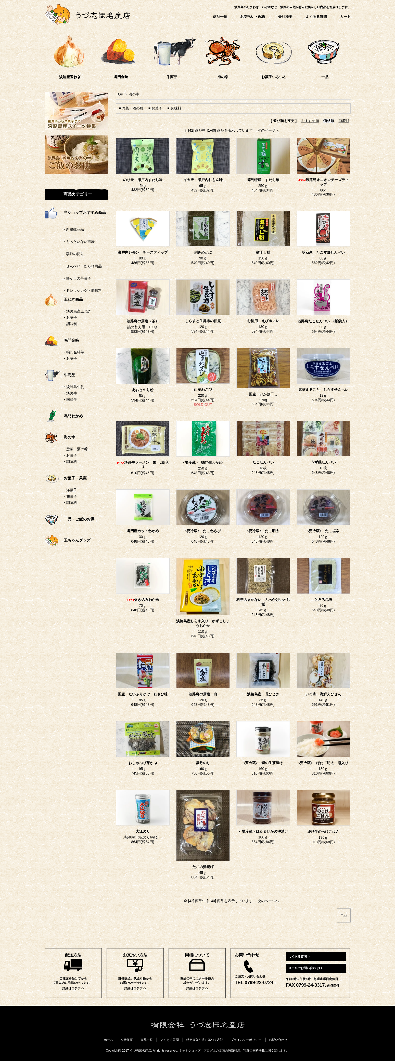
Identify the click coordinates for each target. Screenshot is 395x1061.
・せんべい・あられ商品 (73, 266)
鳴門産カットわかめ (143, 531)
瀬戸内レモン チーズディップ (143, 252)
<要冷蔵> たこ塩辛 (325, 531)
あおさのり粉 (143, 390)
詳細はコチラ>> (73, 988)
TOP (119, 94)
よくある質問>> (299, 956)
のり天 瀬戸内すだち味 (142, 180)
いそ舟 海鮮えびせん (323, 694)
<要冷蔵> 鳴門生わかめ (203, 462)
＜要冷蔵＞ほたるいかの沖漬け (263, 831)
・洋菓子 (70, 490)
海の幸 (134, 94)
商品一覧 (220, 17)
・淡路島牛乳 (73, 387)
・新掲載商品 (64, 229)
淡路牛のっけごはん (323, 832)
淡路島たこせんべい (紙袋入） (323, 321)
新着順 (344, 121)
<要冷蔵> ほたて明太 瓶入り (323, 763)
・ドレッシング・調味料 (73, 290)
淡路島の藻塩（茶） (144, 321)
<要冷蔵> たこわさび (205, 531)
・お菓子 (70, 317)
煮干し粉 (263, 252)
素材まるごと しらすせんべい (323, 390)
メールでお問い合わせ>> (305, 968)
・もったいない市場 (70, 242)
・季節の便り (64, 254)
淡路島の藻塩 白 (203, 694)
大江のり (143, 831)
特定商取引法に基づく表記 (204, 1040)
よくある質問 (316, 17)
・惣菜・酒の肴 (75, 449)
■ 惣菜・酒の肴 (131, 108)
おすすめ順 (310, 121)
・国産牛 (70, 399)
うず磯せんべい (323, 462)
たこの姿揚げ (203, 867)
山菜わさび (203, 390)
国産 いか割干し (263, 394)
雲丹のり (203, 763)
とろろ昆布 (323, 600)
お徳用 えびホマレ (263, 321)
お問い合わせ (278, 1040)
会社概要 (285, 17)
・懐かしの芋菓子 (68, 278)
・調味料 (70, 324)
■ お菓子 (155, 108)
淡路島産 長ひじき (263, 694)
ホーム (108, 1040)
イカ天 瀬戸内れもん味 (203, 180)
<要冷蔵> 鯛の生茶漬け (263, 763)
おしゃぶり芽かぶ (143, 763)
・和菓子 (70, 496)
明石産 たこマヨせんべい (323, 252)
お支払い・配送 (252, 17)
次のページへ (268, 130)
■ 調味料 (174, 108)
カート (345, 17)
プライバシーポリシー (246, 1040)
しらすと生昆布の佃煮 (203, 321)
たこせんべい (263, 462)
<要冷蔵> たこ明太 (263, 531)
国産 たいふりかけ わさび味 (143, 694)
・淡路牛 (70, 393)
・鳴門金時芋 (73, 352)
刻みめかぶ (203, 252)
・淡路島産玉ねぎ (77, 311)
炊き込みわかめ (142, 600)
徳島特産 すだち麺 (263, 180)
